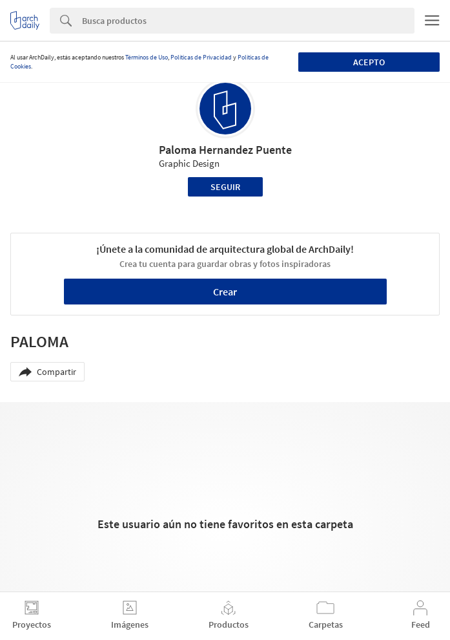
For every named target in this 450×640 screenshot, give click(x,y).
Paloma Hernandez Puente (225, 149)
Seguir (225, 187)
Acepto (369, 62)
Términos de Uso (146, 57)
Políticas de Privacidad (201, 57)
